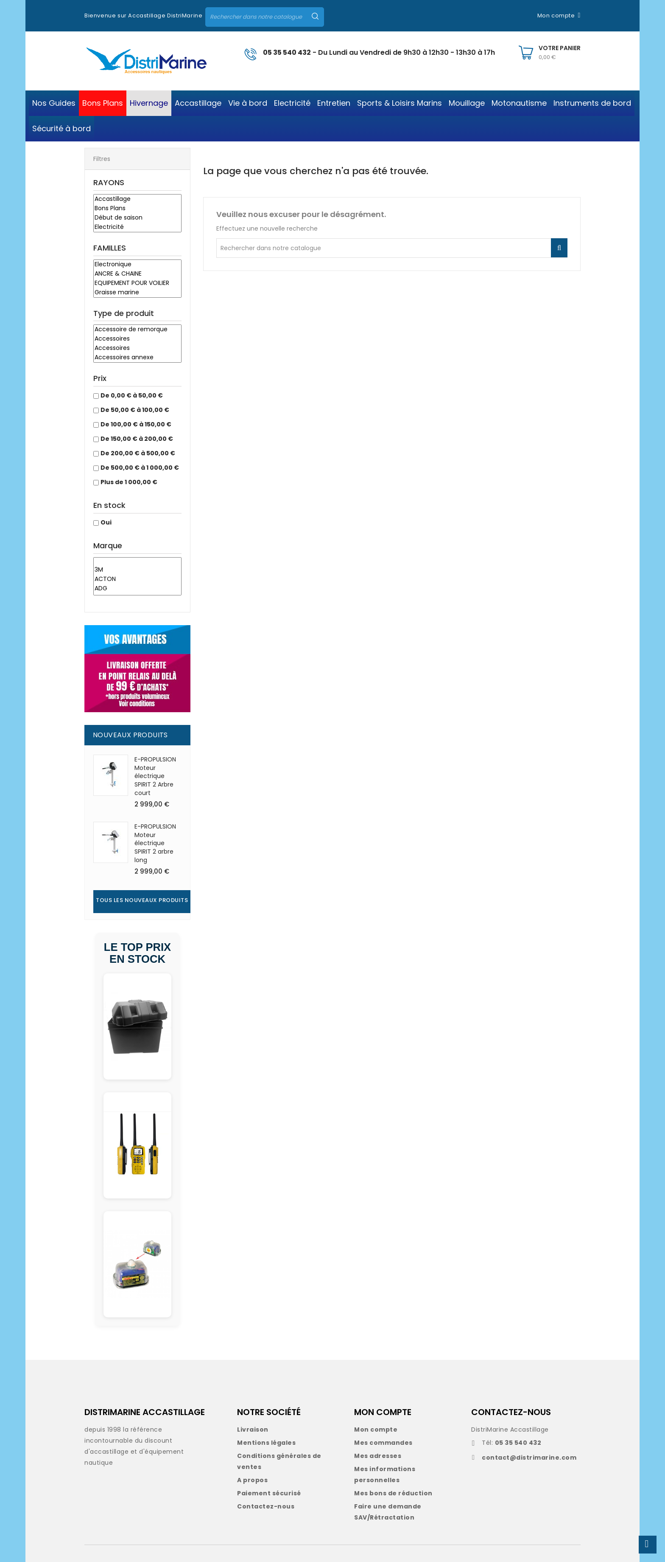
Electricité (137, 227)
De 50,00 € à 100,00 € (135, 410)
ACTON (137, 579)
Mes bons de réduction (393, 1493)
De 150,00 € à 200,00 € (137, 438)
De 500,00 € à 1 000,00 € (140, 467)
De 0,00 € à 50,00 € (132, 395)
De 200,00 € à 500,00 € (138, 453)
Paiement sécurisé (269, 1493)
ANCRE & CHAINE (137, 274)
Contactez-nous (265, 1506)
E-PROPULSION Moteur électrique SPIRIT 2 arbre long (155, 843)
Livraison (252, 1429)
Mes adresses (377, 1456)
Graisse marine (137, 292)
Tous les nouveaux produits (142, 900)
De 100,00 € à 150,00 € (136, 424)
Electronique (137, 264)
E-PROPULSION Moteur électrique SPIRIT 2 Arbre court (155, 776)
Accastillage (137, 199)
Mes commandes (383, 1442)
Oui (106, 522)
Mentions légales (266, 1442)
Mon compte (375, 1429)
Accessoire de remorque (137, 329)
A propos (252, 1480)
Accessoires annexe (137, 357)
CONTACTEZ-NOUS (511, 1412)
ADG (137, 588)
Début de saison (137, 218)
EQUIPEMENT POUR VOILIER (137, 283)
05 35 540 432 (287, 52)
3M (137, 570)
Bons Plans (137, 208)
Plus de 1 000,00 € (129, 482)
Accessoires (137, 339)
